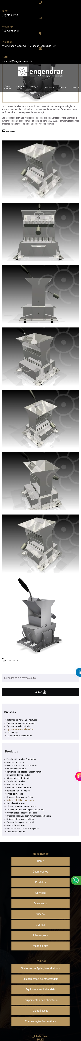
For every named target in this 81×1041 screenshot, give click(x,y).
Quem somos (7, 87)
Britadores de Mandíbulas (18, 775)
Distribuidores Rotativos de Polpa (21, 813)
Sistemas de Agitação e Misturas (21, 720)
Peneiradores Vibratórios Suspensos (23, 828)
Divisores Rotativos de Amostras (21, 765)
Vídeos (63, 87)
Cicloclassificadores (15, 803)
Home (40, 861)
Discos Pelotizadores (16, 769)
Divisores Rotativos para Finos (20, 819)
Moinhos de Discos (15, 762)
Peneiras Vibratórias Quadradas (21, 759)
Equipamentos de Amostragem (20, 723)
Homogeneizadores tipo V (18, 791)
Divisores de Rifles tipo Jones (20, 800)
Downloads (49, 87)
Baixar (40, 692)
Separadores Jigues (15, 832)
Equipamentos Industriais (18, 726)
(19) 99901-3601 (10, 30)
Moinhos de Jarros (15, 784)
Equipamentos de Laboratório (19, 729)
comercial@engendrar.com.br (17, 61)
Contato (40, 924)
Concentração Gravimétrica (19, 736)
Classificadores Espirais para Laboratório (25, 810)
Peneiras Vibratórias (15, 781)
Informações (40, 935)
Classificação (12, 732)
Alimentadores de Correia (18, 778)
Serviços (34, 86)
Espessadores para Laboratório (20, 822)
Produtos (20, 86)
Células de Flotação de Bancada (21, 806)
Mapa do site (40, 945)
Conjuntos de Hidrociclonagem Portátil (24, 772)
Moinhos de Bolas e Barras (18, 787)
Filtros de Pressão (14, 794)
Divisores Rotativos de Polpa (19, 797)
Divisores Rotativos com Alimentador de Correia (28, 816)
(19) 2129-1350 (10, 15)
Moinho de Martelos (15, 825)
